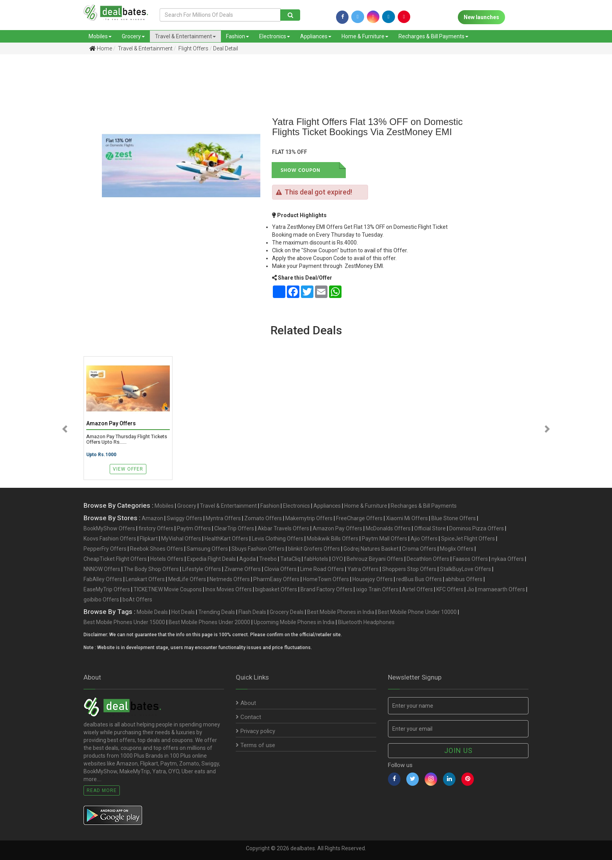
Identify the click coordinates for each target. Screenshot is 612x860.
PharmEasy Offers (276, 579)
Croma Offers (419, 549)
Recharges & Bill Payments (433, 36)
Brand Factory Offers (326, 589)
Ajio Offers (424, 538)
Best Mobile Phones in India (340, 612)
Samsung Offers (207, 549)
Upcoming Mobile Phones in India (294, 622)
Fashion (237, 36)
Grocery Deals (287, 612)
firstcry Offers (156, 528)
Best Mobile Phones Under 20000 (209, 622)
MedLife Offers (187, 579)
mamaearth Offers (501, 589)
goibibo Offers (101, 599)
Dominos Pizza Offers (476, 528)
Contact (248, 717)
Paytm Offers (194, 528)
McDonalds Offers (388, 528)
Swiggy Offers (184, 518)
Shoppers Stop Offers (409, 569)
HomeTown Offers (326, 579)
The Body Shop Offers (151, 569)
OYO (337, 559)
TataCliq (290, 559)
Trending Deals (216, 612)
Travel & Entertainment (185, 36)
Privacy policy (255, 731)
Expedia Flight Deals (211, 559)
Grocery (133, 36)
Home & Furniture (365, 36)
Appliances (315, 36)
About (246, 703)
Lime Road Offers (322, 569)
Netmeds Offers (230, 579)
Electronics (274, 36)
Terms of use (255, 745)
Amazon (152, 518)
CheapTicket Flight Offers (115, 559)
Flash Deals (252, 612)
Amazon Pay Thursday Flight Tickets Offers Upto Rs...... (126, 439)
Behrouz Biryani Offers (375, 559)
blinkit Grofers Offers (314, 549)
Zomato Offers (263, 518)
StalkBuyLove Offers (465, 569)
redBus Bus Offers (419, 579)
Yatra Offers (363, 569)
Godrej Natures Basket (371, 549)
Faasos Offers (470, 559)
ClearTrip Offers (234, 528)
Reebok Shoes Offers (156, 549)
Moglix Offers (456, 549)
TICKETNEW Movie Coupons (167, 589)
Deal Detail (225, 48)
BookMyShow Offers (109, 528)
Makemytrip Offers (309, 518)
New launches (481, 17)
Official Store (430, 528)
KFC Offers (449, 589)
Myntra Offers (223, 518)
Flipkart (149, 538)
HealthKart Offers (226, 538)
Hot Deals (183, 612)
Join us (458, 750)
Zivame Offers (242, 569)
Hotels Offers (166, 559)
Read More (102, 790)
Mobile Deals (152, 612)
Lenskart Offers (145, 579)
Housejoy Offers (372, 579)
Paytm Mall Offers (384, 538)
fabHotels (316, 559)
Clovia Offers (280, 569)
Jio (470, 589)
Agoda (247, 559)
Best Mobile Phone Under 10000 (417, 612)
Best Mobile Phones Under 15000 (124, 622)
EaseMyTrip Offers (107, 589)
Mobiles (100, 36)
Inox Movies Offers (228, 589)
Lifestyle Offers (201, 569)
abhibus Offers (463, 579)
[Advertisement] (45, 183)
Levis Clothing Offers (277, 538)
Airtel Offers (417, 589)
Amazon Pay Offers (337, 528)
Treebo (268, 559)
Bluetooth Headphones (366, 622)
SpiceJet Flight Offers (468, 538)
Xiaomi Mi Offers (407, 518)
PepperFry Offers (105, 549)
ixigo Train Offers (377, 589)
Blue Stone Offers (453, 518)
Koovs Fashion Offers (110, 538)
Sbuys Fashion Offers (258, 549)
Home (100, 48)
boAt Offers (137, 599)
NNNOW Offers (102, 569)
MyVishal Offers (181, 538)
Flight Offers (192, 48)
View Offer (128, 469)
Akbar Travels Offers (283, 528)
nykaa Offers (507, 559)
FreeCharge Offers (359, 518)
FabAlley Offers (103, 579)
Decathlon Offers (428, 559)
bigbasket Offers (276, 589)
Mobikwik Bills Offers (332, 538)
